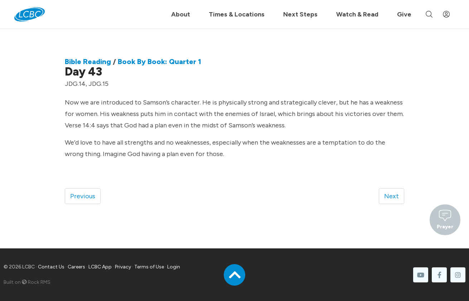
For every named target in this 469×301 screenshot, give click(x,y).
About (180, 14)
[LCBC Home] (29, 14)
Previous (82, 196)
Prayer (445, 219)
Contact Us (51, 267)
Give (404, 14)
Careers (76, 267)
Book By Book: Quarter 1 (159, 61)
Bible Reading (88, 61)
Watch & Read (357, 14)
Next (391, 196)
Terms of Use (149, 267)
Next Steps (300, 14)
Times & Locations (237, 14)
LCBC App (100, 267)
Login (173, 267)
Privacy (123, 267)
